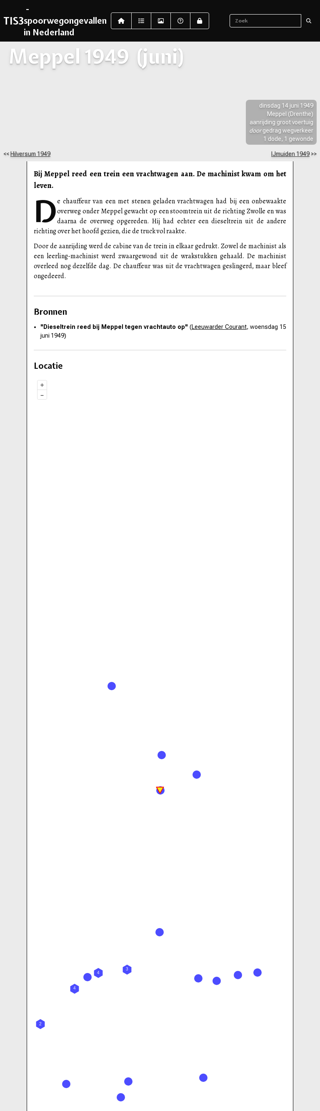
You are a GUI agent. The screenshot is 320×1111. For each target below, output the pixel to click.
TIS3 (13, 20)
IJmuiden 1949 (290, 154)
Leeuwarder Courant (219, 326)
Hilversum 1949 (30, 154)
